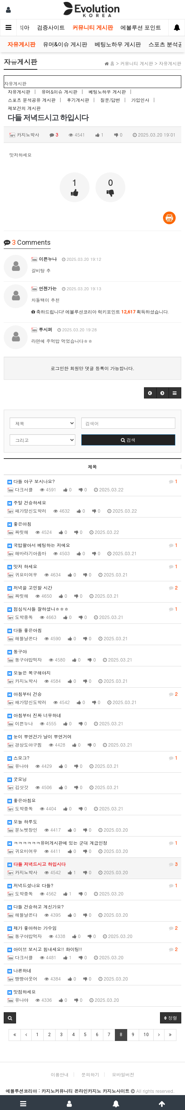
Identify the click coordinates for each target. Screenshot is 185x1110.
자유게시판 (21, 44)
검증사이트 (51, 27)
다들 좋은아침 (24, 630)
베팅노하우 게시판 (118, 44)
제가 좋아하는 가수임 (92, 928)
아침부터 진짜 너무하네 (34, 715)
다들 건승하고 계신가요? (35, 906)
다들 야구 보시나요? (92, 481)
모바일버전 (123, 1074)
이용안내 (60, 1074)
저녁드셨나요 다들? (92, 885)
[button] (150, 392)
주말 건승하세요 (26, 502)
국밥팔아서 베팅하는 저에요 (92, 545)
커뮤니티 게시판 (92, 27)
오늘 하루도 (22, 821)
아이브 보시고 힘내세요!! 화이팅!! (92, 949)
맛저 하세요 (92, 566)
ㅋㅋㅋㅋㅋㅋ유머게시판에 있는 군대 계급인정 (92, 843)
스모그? (92, 758)
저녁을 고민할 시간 (92, 588)
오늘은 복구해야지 (29, 672)
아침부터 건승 (92, 694)
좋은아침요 (21, 800)
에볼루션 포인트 (140, 27)
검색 (128, 440)
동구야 (17, 651)
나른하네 (19, 970)
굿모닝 (17, 779)
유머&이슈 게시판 (65, 44)
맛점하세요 (21, 991)
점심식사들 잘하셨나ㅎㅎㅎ (92, 609)
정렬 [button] (170, 1017)
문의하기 (90, 1074)
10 (146, 1034)
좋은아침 (19, 523)
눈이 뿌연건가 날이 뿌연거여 (39, 736)
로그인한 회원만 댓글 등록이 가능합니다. (93, 368)
